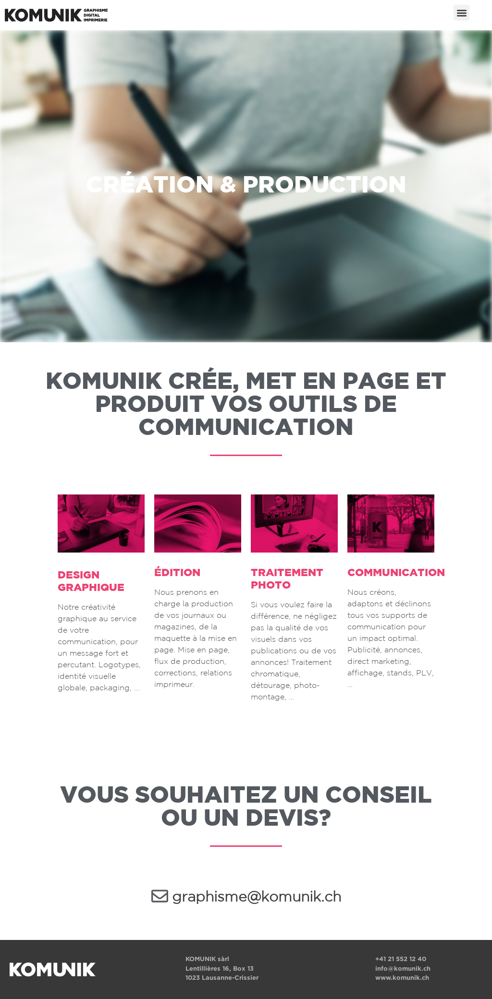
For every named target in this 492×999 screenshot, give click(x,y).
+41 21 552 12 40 (400, 959)
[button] (461, 13)
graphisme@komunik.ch (256, 897)
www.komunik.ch (402, 977)
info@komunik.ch (402, 968)
